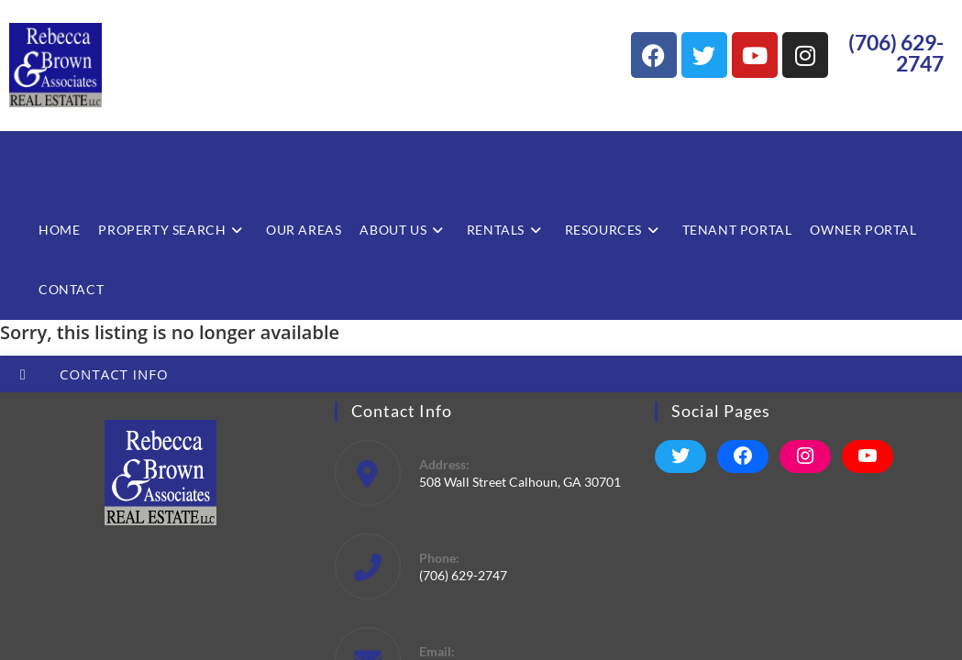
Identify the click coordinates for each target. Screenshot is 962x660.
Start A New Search (57, 416)
